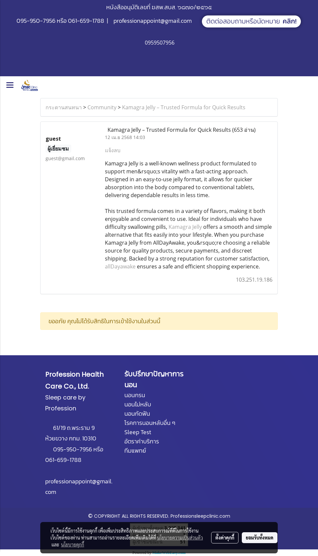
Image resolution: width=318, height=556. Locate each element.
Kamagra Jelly (185, 226)
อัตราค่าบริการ (141, 441)
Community (101, 107)
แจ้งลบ (112, 150)
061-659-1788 (86, 20)
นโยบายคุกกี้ (72, 544)
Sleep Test (137, 432)
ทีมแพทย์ (135, 450)
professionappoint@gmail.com (152, 20)
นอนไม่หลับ (137, 404)
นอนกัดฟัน (137, 413)
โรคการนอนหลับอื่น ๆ (149, 422)
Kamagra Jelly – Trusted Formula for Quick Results (183, 107)
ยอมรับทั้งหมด (259, 537)
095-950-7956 (35, 20)
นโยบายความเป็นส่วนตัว (180, 537)
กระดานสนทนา (64, 107)
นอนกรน (134, 395)
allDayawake (120, 266)
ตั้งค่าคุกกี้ (224, 537)
